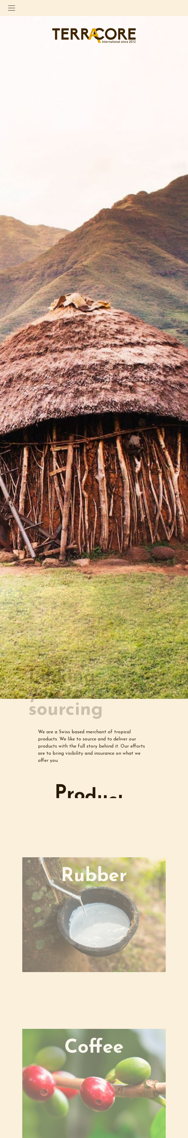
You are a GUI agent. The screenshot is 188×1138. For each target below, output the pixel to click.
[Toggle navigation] (12, 8)
